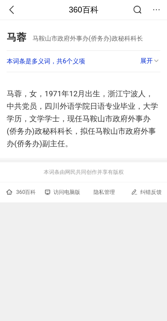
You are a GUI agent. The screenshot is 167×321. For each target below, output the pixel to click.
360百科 (83, 9)
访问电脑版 (62, 192)
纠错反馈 (146, 192)
